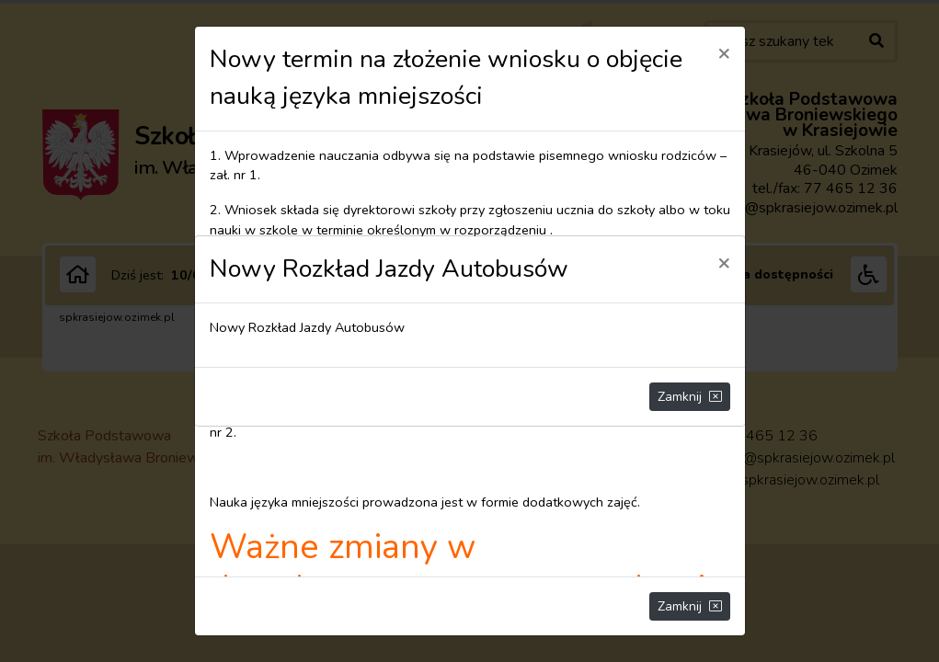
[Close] (724, 262)
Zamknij (690, 396)
